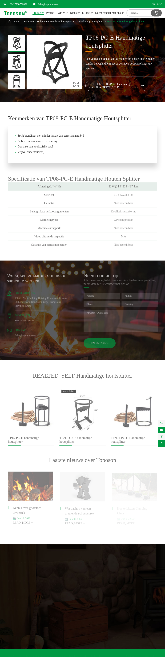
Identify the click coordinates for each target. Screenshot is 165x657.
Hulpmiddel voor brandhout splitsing (56, 21)
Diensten (75, 12)
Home (17, 21)
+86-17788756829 (17, 4)
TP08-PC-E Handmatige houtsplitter (125, 21)
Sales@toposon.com (48, 4)
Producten (38, 12)
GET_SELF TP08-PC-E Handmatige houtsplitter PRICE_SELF (116, 85)
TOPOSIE (62, 12)
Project (50, 12)
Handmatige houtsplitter (90, 21)
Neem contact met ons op (109, 12)
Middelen (87, 12)
